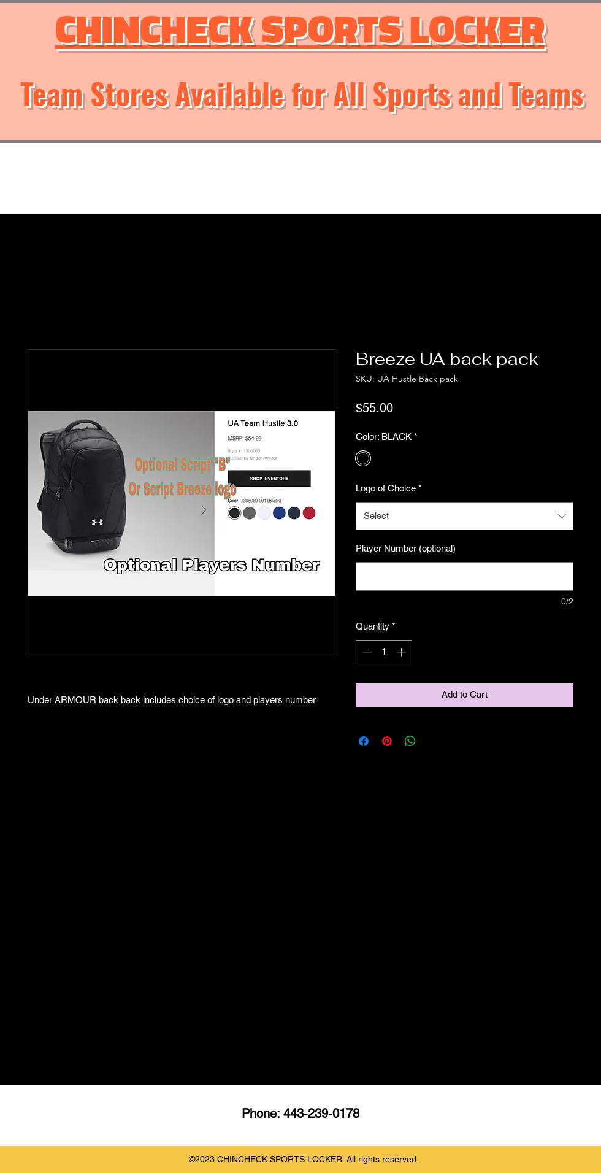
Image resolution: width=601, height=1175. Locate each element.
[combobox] (464, 516)
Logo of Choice (389, 488)
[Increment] (402, 652)
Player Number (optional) (406, 548)
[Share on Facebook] (363, 741)
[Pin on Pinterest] (387, 741)
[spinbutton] (384, 652)
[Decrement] (366, 652)
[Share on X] (433, 741)
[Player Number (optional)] (464, 576)
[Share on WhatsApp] (410, 741)
